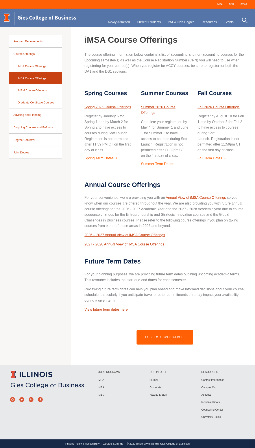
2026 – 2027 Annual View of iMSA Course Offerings (125, 235)
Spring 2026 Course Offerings (108, 107)
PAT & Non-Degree (181, 22)
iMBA (220, 4)
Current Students (149, 22)
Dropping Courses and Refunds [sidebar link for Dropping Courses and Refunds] (33, 127)
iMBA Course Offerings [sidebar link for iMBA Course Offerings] (32, 66)
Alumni (154, 380)
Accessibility (92, 443)
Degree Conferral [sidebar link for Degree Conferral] (24, 140)
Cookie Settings (113, 443)
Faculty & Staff (158, 394)
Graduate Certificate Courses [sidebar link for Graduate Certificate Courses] (36, 102)
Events (229, 22)
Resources (209, 22)
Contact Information (212, 380)
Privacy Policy (73, 443)
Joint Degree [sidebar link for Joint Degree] (21, 152)
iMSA (232, 4)
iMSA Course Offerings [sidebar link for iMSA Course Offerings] (32, 78)
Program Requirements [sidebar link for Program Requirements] (27, 41)
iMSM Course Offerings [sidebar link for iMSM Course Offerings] (32, 90)
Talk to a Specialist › (165, 337)
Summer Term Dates (157, 164)
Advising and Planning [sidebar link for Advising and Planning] (27, 114)
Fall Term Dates (210, 158)
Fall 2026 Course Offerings (219, 107)
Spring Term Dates (99, 158)
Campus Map (209, 387)
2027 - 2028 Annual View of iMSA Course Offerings (124, 244)
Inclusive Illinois (210, 402)
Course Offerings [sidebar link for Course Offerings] (24, 53)
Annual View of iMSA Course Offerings (196, 197)
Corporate (155, 387)
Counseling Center (212, 409)
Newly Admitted (119, 22)
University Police (211, 417)
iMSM (243, 4)
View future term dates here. (107, 309)
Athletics (206, 394)
